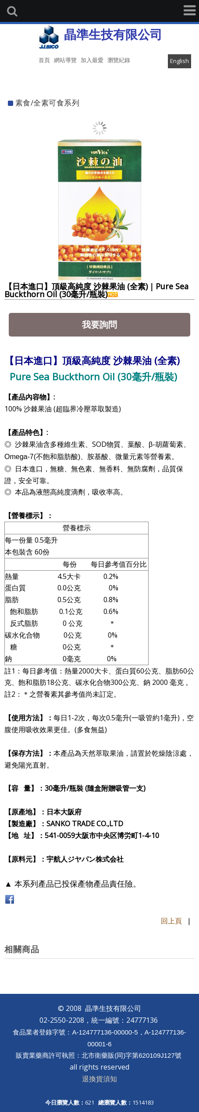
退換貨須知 (99, 1079)
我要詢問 (99, 324)
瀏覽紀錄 (118, 60)
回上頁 (171, 921)
